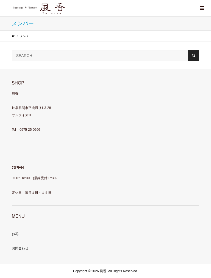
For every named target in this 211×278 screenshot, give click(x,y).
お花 (15, 234)
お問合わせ (20, 248)
